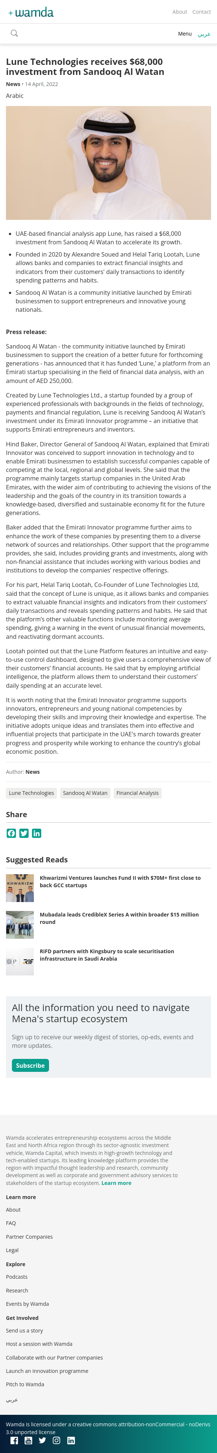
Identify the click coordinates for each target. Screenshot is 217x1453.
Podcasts (16, 1276)
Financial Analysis (138, 792)
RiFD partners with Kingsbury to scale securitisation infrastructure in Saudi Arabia (107, 955)
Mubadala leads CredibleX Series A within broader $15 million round (119, 918)
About (179, 11)
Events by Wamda (27, 1303)
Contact (201, 11)
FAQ (11, 1222)
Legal (12, 1250)
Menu (185, 33)
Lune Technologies (31, 792)
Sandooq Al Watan (85, 792)
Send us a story (24, 1330)
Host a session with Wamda (39, 1343)
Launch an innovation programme (47, 1370)
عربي (204, 34)
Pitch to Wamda (25, 1384)
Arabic (14, 96)
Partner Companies (29, 1236)
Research (17, 1290)
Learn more (116, 1182)
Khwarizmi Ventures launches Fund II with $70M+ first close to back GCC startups (120, 881)
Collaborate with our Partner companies (54, 1357)
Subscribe (30, 1065)
